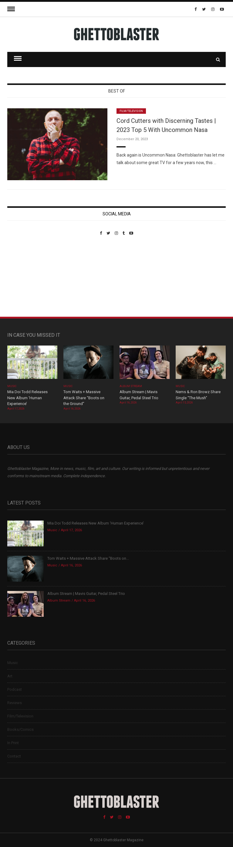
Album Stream (131, 386)
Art (9, 676)
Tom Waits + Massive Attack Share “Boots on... (88, 558)
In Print (13, 743)
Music (11, 386)
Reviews (14, 702)
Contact (14, 756)
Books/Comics (20, 729)
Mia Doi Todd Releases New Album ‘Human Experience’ (27, 398)
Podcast (14, 689)
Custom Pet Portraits (25, 277)
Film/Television (131, 111)
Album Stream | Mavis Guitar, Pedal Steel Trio (86, 593)
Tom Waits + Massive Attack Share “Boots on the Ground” (83, 398)
